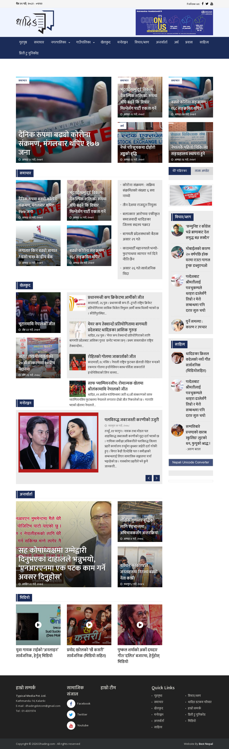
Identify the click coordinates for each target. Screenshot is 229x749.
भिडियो (192, 721)
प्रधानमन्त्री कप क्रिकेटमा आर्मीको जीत (116, 297)
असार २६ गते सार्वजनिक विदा (139, 271)
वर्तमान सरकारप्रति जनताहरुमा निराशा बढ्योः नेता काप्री (139, 572)
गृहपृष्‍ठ (158, 695)
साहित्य (204, 42)
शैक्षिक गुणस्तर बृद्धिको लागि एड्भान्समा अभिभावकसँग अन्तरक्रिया (139, 526)
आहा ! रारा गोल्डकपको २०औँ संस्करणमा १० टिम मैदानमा (36, 363)
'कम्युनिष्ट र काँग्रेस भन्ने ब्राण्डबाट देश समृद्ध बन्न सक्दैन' (198, 232)
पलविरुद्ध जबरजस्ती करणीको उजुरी (132, 419)
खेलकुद (106, 42)
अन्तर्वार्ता (161, 42)
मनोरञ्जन (122, 42)
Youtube (77, 725)
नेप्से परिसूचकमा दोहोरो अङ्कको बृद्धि (137, 150)
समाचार (39, 42)
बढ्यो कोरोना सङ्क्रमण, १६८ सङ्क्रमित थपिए (189, 105)
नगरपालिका (58, 42)
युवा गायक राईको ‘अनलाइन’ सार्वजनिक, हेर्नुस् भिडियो (37, 653)
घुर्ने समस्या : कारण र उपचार (196, 324)
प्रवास (189, 42)
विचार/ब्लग (142, 42)
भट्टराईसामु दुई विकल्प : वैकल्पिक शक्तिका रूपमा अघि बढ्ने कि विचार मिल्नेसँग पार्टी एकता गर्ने (138, 99)
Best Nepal (206, 744)
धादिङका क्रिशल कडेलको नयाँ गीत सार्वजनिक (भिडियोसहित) (198, 362)
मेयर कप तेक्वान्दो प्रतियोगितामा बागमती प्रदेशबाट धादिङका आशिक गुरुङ (117, 327)
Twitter (77, 714)
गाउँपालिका (83, 42)
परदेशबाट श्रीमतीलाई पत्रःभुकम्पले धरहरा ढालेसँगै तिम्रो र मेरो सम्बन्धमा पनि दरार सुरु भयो (196, 294)
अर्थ (176, 42)
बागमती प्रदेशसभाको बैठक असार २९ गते (141, 237)
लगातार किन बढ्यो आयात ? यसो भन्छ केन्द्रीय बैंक (37, 253)
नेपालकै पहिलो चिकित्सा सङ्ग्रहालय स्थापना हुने (189, 150)
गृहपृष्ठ (23, 42)
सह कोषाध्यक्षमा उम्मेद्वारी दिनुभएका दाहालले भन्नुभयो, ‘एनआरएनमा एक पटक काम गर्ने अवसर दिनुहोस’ (61, 563)
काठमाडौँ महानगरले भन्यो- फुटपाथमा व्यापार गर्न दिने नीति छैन (140, 253)
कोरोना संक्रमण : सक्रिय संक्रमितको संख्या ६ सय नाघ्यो (139, 190)
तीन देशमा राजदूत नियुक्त (140, 205)
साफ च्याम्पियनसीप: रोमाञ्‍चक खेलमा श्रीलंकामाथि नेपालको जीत (115, 386)
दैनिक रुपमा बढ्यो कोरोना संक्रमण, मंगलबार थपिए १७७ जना (59, 144)
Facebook (78, 703)
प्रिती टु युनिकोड (29, 53)
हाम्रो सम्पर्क (194, 708)
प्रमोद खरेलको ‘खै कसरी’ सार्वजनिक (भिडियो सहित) (86, 653)
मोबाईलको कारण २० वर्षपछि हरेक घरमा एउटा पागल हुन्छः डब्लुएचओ (198, 257)
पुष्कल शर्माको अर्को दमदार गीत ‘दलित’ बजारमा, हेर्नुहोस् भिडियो (139, 656)
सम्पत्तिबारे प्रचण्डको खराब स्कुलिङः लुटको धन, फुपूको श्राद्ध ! (198, 435)
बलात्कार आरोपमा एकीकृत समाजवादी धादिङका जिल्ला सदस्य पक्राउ (141, 219)
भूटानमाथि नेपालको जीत (36, 324)
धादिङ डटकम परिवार (200, 702)
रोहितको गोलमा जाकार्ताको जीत (112, 356)
